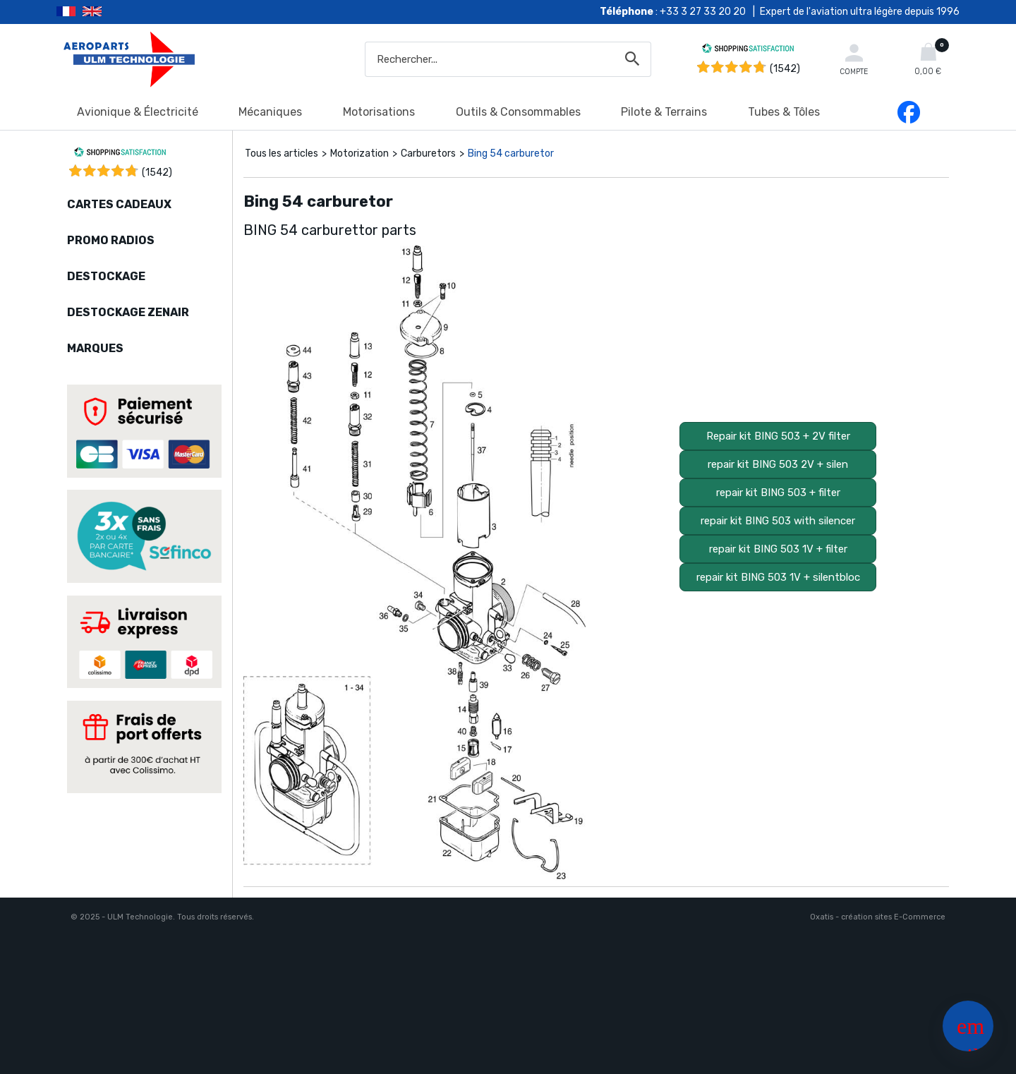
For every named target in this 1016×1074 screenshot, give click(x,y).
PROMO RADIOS (111, 240)
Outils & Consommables (518, 112)
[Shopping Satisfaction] (748, 50)
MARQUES (95, 348)
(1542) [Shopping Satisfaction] (785, 69)
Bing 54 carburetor (511, 153)
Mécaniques (270, 112)
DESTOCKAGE (106, 276)
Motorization (359, 153)
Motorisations (379, 112)
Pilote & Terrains (664, 112)
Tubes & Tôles (784, 112)
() (157, 173)
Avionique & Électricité (137, 112)
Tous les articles (281, 153)
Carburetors (428, 153)
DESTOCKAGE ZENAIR (128, 312)
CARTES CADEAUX (119, 204)
